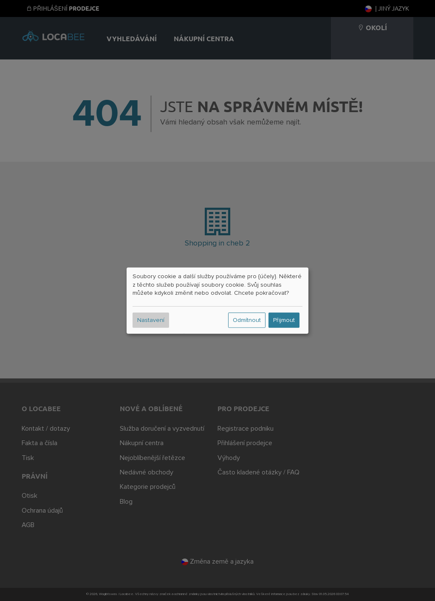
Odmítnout (247, 320)
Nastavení (150, 320)
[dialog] (217, 300)
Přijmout (284, 320)
